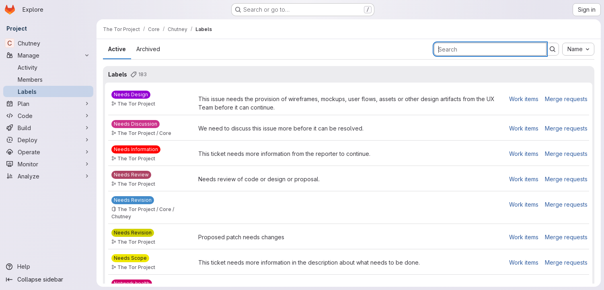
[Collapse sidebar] (48, 279)
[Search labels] (490, 49)
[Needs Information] (135, 149)
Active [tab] (117, 49)
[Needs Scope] (130, 258)
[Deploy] (48, 139)
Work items (523, 98)
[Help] (48, 266)
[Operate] (48, 151)
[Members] (48, 79)
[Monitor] (48, 164)
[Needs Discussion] (135, 124)
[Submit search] (552, 49)
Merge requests (566, 98)
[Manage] (48, 55)
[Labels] (48, 91)
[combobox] (578, 49)
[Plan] (48, 103)
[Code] (48, 115)
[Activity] (48, 67)
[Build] (48, 127)
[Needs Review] (131, 175)
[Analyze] (48, 176)
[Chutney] (48, 43)
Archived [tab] (148, 49)
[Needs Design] (130, 95)
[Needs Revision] (132, 200)
